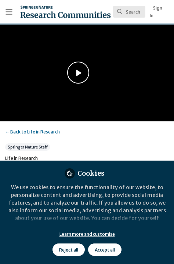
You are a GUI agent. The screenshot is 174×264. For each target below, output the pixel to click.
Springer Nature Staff (28, 146)
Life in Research (32, 132)
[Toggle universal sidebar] (9, 12)
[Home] (65, 11)
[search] (129, 12)
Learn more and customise (87, 234)
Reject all (68, 250)
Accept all (105, 250)
